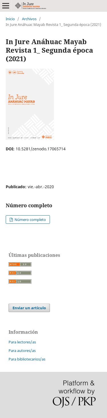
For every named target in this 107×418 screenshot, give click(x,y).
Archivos (29, 18)
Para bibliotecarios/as (27, 359)
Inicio (10, 18)
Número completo (30, 219)
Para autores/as (22, 350)
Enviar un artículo (29, 307)
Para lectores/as (22, 342)
